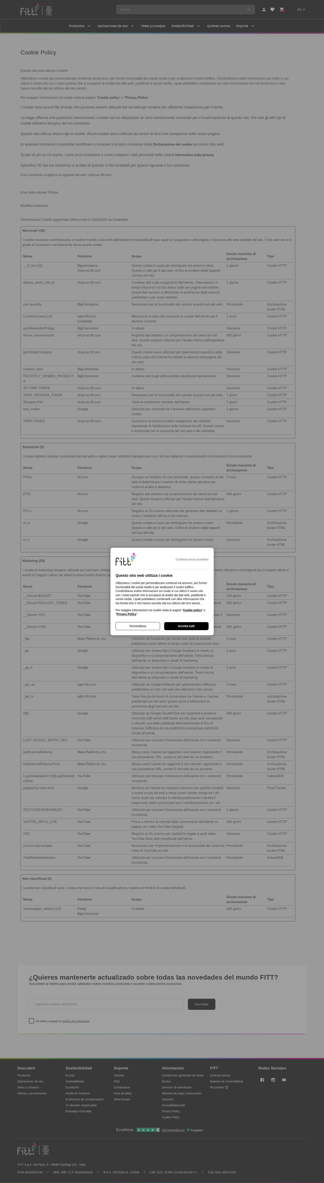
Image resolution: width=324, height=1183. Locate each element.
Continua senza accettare (192, 559)
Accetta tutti (186, 626)
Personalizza (137, 626)
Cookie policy (192, 610)
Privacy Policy (126, 614)
